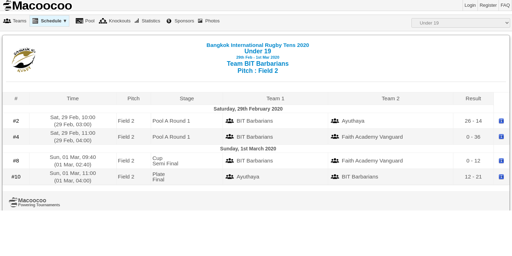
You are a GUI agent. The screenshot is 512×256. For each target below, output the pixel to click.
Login (470, 5)
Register (488, 5)
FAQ (505, 5)
